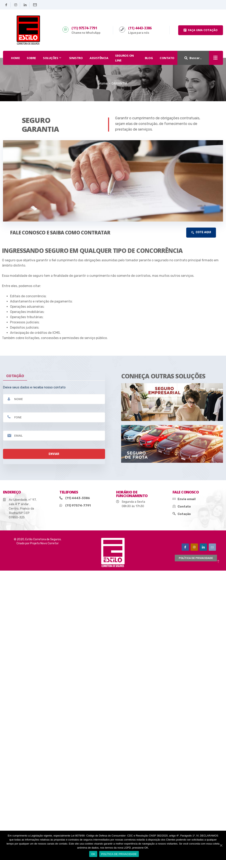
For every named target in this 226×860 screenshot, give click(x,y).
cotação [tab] (15, 376)
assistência (99, 58)
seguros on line (124, 57)
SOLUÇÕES (52, 57)
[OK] (221, 845)
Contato (167, 58)
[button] (200, 30)
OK (93, 854)
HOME (15, 58)
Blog (149, 58)
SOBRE (31, 58)
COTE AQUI (201, 232)
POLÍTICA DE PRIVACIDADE (119, 854)
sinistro (76, 58)
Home (103, 83)
